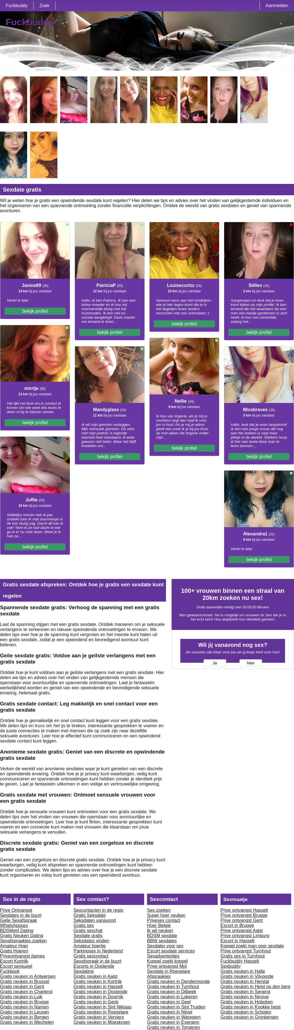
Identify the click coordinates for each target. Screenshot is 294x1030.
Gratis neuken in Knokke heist (250, 1007)
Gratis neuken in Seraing (245, 991)
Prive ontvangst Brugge (243, 915)
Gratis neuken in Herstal (244, 981)
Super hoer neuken (166, 915)
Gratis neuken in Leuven (24, 1012)
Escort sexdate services (171, 951)
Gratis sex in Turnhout (242, 956)
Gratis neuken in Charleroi (26, 991)
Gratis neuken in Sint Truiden (176, 1007)
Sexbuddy (230, 966)
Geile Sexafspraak (18, 920)
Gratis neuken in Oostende (100, 991)
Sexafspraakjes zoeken (23, 940)
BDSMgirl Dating (16, 930)
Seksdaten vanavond (95, 920)
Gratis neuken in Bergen (24, 1017)
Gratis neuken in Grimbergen (249, 1017)
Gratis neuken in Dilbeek (171, 991)
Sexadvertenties (163, 956)
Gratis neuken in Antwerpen (28, 976)
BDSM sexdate (162, 935)
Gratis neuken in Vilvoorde (246, 976)
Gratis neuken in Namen (24, 1007)
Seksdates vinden (91, 940)
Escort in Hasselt (237, 940)
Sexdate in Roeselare (168, 971)
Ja (215, 663)
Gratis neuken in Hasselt (98, 986)
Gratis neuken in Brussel (24, 981)
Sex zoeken (159, 910)
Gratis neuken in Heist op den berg (255, 986)
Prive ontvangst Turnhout (245, 951)
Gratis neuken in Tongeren (173, 1027)
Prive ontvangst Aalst (241, 930)
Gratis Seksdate (90, 915)
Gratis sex (84, 925)
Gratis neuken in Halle (242, 971)
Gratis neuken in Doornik (98, 996)
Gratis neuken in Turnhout (173, 986)
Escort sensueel (16, 966)
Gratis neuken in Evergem (173, 1022)
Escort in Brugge (237, 925)
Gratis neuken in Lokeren (172, 996)
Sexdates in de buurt (21, 915)
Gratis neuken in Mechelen (27, 1022)
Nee (250, 663)
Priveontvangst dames (22, 956)
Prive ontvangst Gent (241, 920)
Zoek (44, 5)
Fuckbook (10, 971)
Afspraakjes (159, 976)
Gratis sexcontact (91, 956)
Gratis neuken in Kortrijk (98, 981)
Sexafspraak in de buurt (97, 961)
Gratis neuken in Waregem (174, 1017)
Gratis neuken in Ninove (244, 996)
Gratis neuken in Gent (22, 986)
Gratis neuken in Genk (96, 1001)
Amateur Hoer (14, 945)
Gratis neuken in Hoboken (246, 1001)
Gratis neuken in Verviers (99, 1017)
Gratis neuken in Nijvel (169, 1012)
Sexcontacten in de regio (98, 910)
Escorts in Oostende (94, 966)
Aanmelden (276, 5)
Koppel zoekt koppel (167, 961)
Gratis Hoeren (14, 951)
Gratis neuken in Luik (21, 996)
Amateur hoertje (90, 945)
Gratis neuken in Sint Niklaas (102, 1007)
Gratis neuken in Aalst (96, 976)
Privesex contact (163, 920)
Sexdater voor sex (165, 945)
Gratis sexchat (88, 930)
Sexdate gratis (88, 935)
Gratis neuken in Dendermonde (178, 981)
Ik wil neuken (160, 930)
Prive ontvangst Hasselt (244, 910)
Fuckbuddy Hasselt (239, 961)
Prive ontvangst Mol (167, 966)
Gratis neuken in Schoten (245, 1012)
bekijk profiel (35, 311)
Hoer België (159, 925)
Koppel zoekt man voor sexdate (252, 945)
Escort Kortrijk (14, 961)
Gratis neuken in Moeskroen (102, 1022)
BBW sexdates (162, 940)
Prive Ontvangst (16, 910)
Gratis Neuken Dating (21, 935)
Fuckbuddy (17, 5)
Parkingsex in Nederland (98, 951)
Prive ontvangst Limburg (244, 935)
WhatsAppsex (14, 925)
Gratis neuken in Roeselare (101, 1012)
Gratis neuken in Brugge (24, 1001)
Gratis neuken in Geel (169, 1001)
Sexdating (84, 971)
